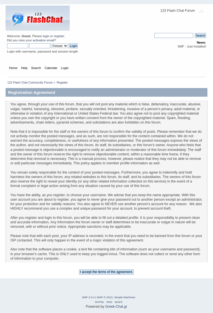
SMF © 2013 (105, 297)
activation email (43, 40)
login (46, 36)
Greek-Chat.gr (116, 307)
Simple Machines (124, 297)
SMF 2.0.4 (88, 297)
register (59, 36)
